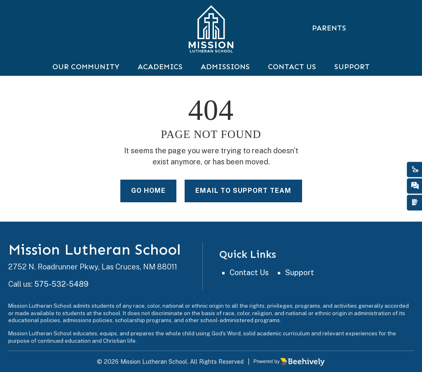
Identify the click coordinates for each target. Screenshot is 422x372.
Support (352, 66)
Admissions (225, 66)
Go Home (148, 191)
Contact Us (292, 66)
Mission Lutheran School (94, 250)
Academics (160, 66)
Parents (329, 28)
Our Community (86, 66)
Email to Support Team (243, 191)
